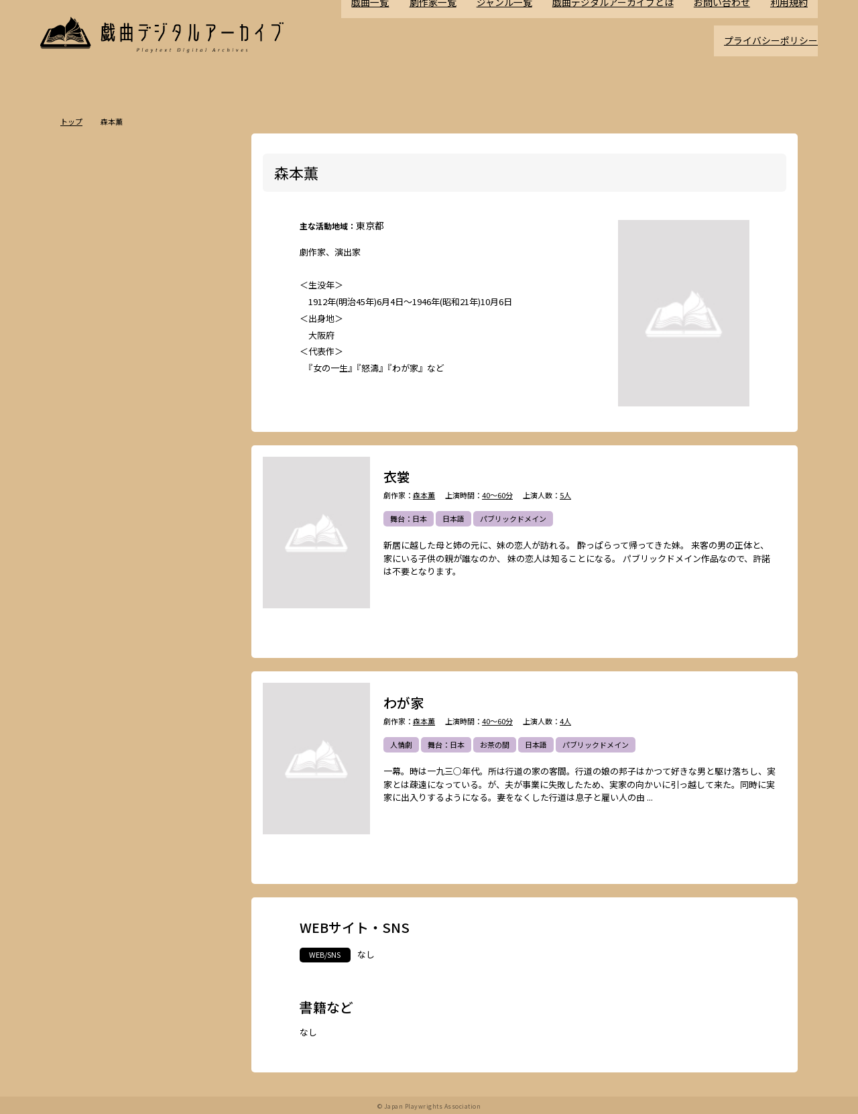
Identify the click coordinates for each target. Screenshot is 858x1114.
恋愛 (122, 480)
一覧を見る (209, 395)
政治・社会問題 (133, 597)
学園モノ (196, 550)
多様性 (178, 668)
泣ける (140, 668)
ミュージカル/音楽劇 (111, 691)
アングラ (151, 574)
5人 (565, 495)
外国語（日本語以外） (151, 644)
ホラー (141, 527)
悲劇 (158, 456)
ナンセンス (95, 668)
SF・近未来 (96, 527)
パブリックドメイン (513, 519)
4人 (565, 721)
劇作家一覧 (451, 35)
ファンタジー (144, 550)
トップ (71, 121)
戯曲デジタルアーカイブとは (622, 35)
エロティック (99, 574)
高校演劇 (176, 691)
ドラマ (163, 433)
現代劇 (88, 433)
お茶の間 (494, 745)
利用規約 (790, 35)
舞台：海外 (95, 503)
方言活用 (92, 550)
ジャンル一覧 (520, 35)
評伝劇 (192, 574)
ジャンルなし (151, 503)
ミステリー (186, 527)
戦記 (84, 597)
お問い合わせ (726, 35)
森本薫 (424, 495)
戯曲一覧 (391, 35)
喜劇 (189, 456)
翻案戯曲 (203, 503)
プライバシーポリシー (774, 52)
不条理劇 (204, 433)
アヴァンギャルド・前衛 (117, 621)
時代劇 (126, 433)
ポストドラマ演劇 (106, 456)
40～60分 (497, 495)
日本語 (453, 519)
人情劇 (401, 745)
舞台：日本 (408, 519)
